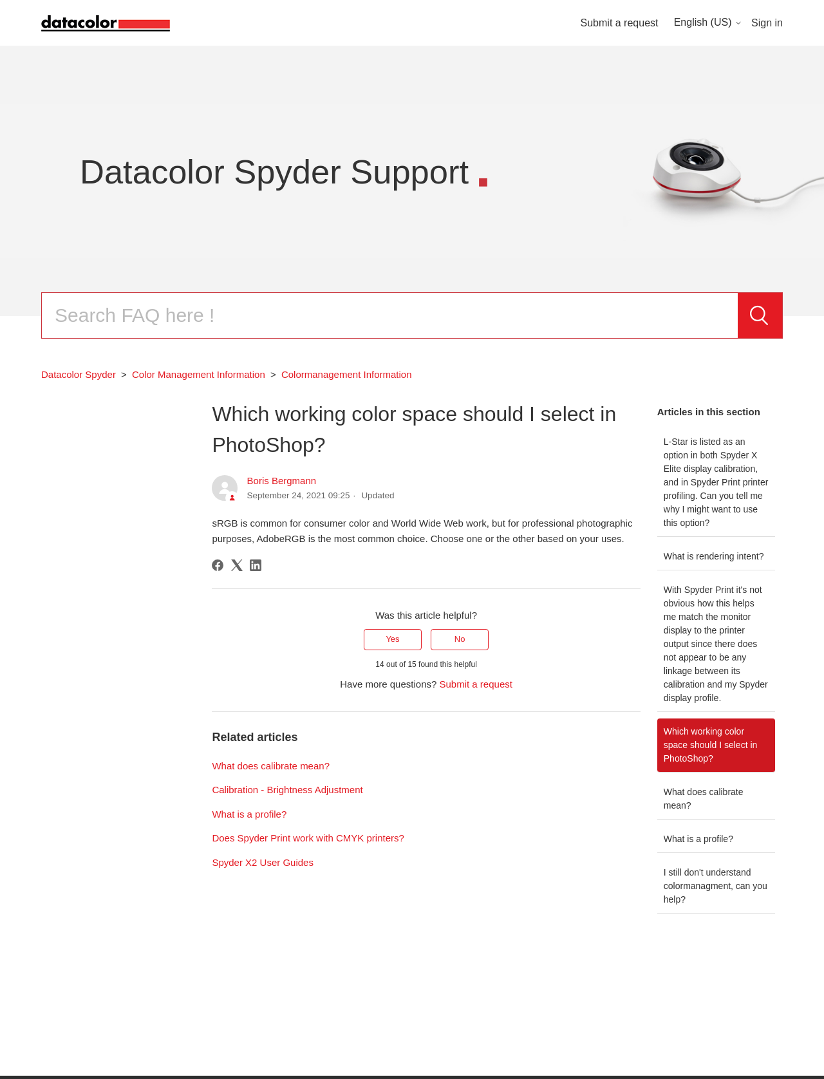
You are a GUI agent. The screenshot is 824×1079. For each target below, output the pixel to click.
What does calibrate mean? (704, 799)
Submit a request (620, 22)
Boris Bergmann (282, 480)
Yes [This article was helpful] (392, 639)
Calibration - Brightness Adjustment (287, 789)
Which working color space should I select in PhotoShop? (711, 745)
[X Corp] (237, 565)
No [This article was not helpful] (459, 639)
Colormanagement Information (346, 374)
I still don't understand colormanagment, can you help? (715, 886)
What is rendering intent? (714, 556)
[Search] (389, 315)
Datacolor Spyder (78, 374)
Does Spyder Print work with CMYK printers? (308, 837)
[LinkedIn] (255, 565)
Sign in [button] (767, 22)
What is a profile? (698, 839)
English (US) (708, 22)
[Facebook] (217, 565)
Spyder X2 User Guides (263, 862)
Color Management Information (198, 374)
